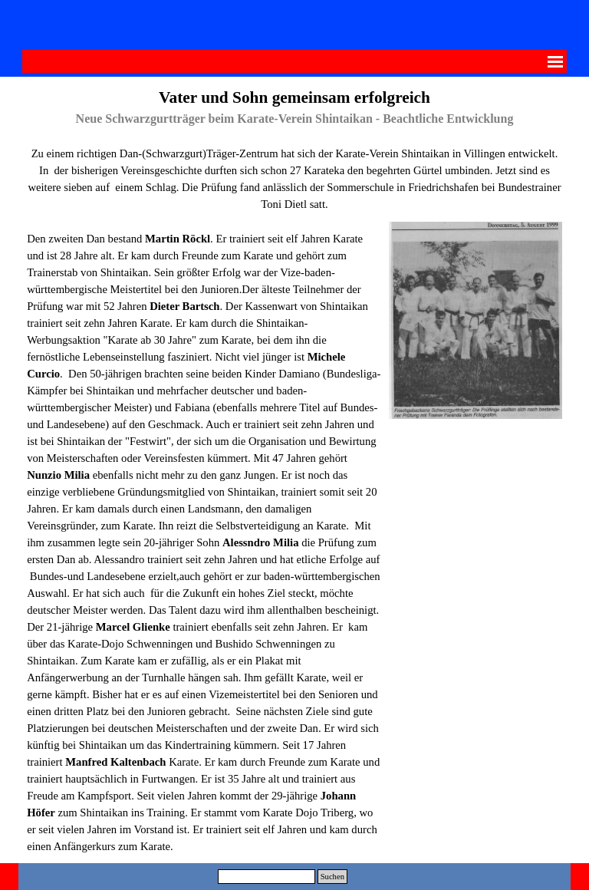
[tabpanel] (294, 149)
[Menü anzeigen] (555, 61)
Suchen (332, 876)
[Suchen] (266, 876)
